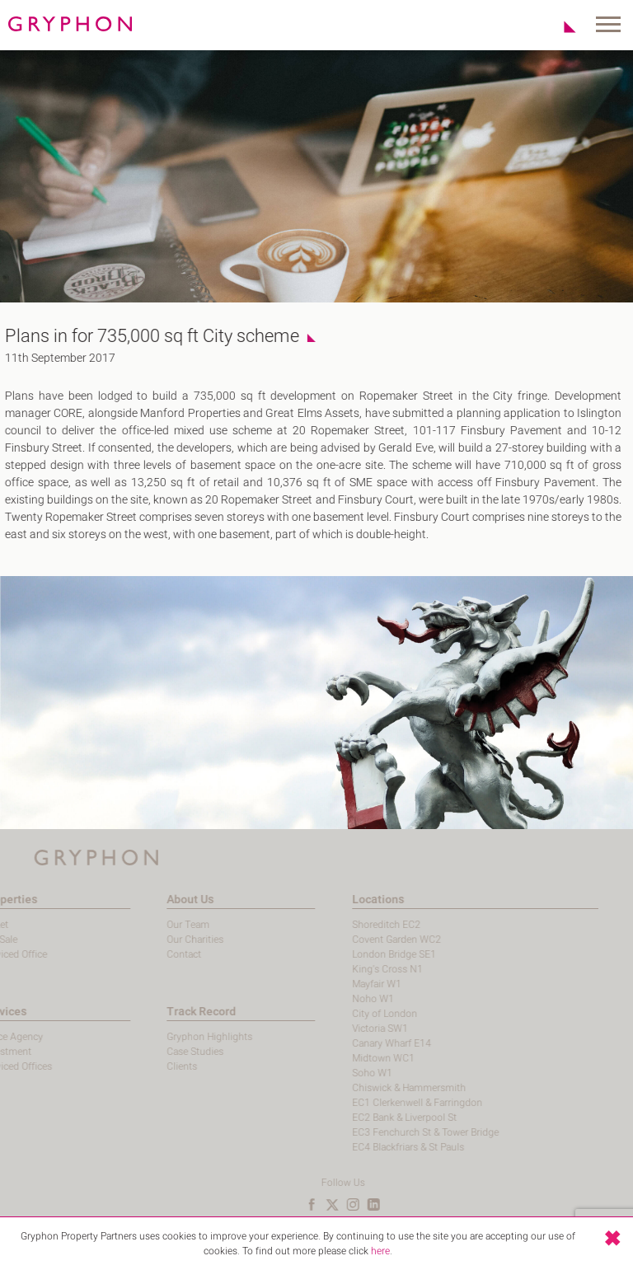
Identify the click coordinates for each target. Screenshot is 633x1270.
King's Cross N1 (353, 969)
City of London (350, 1013)
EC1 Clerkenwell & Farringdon (383, 1102)
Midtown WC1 (349, 1058)
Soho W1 (338, 1073)
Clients (148, 1066)
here (380, 1251)
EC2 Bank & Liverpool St (370, 1117)
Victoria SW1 (346, 1028)
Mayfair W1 (343, 984)
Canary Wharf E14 (357, 1043)
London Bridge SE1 (360, 954)
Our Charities (161, 939)
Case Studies (161, 1051)
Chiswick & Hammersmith (375, 1087)
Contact (150, 954)
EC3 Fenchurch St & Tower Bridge (391, 1132)
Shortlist (560, 26)
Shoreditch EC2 (352, 924)
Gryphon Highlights (175, 1036)
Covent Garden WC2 (362, 939)
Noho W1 (339, 998)
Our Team (154, 924)
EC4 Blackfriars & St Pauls (374, 1147)
